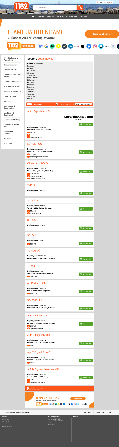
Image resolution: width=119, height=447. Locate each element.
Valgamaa (30, 94)
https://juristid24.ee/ (36, 176)
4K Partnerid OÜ (36, 283)
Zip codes (5, 424)
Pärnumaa (30, 82)
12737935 (42, 225)
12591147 (42, 305)
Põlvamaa (30, 85)
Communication (10, 65)
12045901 (42, 127)
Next (70, 104)
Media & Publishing (12, 120)
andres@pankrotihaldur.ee (39, 157)
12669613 (42, 271)
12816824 (42, 190)
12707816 (42, 240)
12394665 (42, 256)
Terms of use (100, 412)
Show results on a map (83, 104)
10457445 (42, 149)
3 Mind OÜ (33, 200)
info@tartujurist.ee (36, 137)
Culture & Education (12, 82)
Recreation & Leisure (9, 133)
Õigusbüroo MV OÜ (38, 163)
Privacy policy (87, 412)
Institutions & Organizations (9, 107)
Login (100, 2)
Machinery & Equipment (9, 114)
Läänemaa (30, 80)
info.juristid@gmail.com (38, 178)
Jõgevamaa (31, 75)
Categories (5, 419)
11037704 (42, 374)
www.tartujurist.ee (36, 135)
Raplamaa (30, 87)
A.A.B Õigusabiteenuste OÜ (43, 369)
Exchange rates (7, 426)
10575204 (42, 357)
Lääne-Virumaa (32, 78)
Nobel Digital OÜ (12, 412)
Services (7, 138)
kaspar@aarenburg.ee (37, 382)
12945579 (42, 288)
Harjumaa (30, 66)
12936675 (42, 168)
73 (67, 104)
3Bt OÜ (31, 235)
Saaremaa (30, 89)
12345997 (42, 340)
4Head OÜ (33, 265)
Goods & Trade (10, 96)
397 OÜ (31, 219)
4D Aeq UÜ (33, 250)
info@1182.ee (52, 425)
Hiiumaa (30, 68)
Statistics (111, 412)
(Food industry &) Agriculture (11, 59)
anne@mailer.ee (35, 213)
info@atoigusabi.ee (36, 328)
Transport (8, 143)
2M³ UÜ (31, 185)
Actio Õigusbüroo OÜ (39, 111)
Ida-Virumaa (31, 71)
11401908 (42, 206)
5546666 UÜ (34, 300)
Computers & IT (10, 70)
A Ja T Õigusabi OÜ (38, 335)
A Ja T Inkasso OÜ (38, 315)
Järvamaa (30, 73)
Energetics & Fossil (12, 86)
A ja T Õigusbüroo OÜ (39, 352)
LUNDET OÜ (34, 143)
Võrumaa (30, 99)
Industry (7, 101)
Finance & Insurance (12, 91)
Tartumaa (30, 92)
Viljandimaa (31, 96)
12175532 (42, 321)
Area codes (5, 421)
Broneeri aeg (87, 124)
